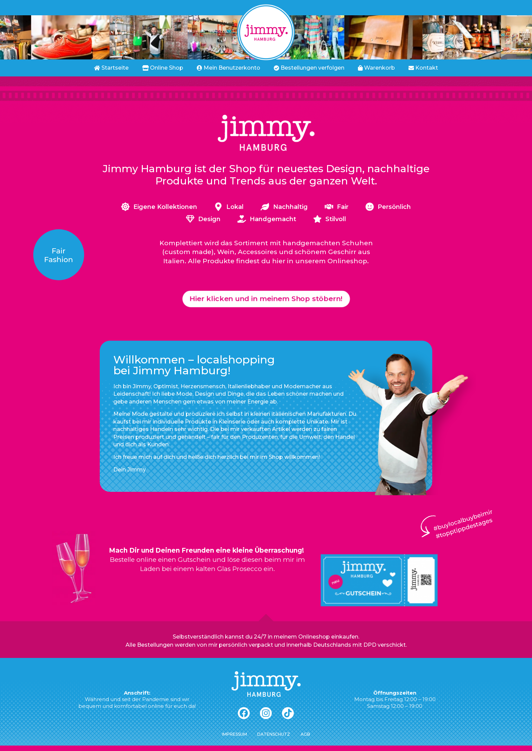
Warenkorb (376, 68)
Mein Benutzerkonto (228, 68)
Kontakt (423, 68)
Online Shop (162, 68)
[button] (266, 301)
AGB (308, 739)
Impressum (231, 739)
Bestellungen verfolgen (309, 68)
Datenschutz (273, 739)
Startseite (111, 68)
